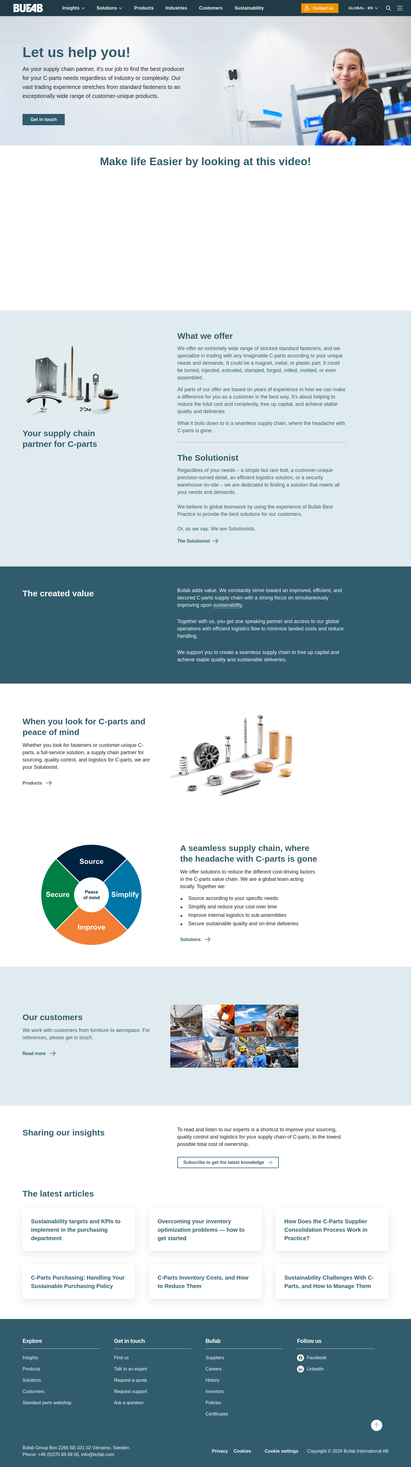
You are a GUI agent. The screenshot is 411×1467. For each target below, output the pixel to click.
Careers (214, 1369)
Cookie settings (281, 1451)
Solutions (191, 939)
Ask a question (129, 1402)
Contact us (323, 8)
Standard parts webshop (47, 1402)
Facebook (317, 1357)
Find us (121, 1357)
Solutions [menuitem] (109, 8)
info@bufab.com (97, 1454)
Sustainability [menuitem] (249, 8)
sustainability (227, 605)
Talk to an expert (130, 1369)
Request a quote (130, 1380)
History (213, 1380)
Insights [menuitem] (73, 8)
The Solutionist (207, 457)
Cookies (242, 1451)
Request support (130, 1391)
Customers (33, 1391)
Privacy (220, 1451)
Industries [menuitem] (176, 8)
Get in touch (43, 119)
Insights (30, 1357)
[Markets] (362, 8)
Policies (213, 1402)
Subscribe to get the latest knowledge (223, 1162)
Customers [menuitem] (211, 8)
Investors (215, 1391)
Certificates (217, 1414)
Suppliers (215, 1357)
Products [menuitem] (143, 8)
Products (33, 783)
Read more (35, 1053)
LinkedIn (315, 1369)
